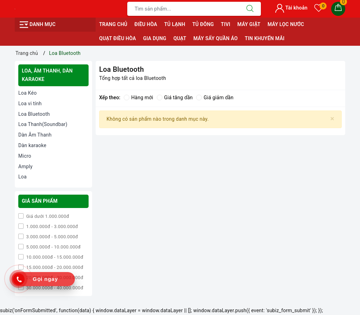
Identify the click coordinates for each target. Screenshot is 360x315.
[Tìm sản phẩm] (183, 9)
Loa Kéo (27, 93)
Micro (24, 156)
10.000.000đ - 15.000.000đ (54, 257)
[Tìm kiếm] (250, 9)
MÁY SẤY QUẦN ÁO (215, 38)
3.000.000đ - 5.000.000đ (51, 236)
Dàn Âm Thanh (35, 135)
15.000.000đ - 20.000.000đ (54, 267)
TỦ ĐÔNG (203, 24)
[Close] (332, 119)
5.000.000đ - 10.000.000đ (53, 247)
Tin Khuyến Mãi (264, 38)
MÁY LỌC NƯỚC (286, 24)
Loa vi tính (30, 103)
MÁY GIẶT (249, 24)
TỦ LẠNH (174, 24)
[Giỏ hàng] (338, 9)
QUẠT (179, 38)
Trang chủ (113, 24)
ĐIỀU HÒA (145, 24)
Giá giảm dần (214, 97)
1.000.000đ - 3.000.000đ (51, 226)
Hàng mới (138, 97)
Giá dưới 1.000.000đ (47, 216)
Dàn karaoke (32, 145)
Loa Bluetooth (34, 114)
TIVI (225, 24)
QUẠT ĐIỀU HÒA (117, 38)
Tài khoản (291, 8)
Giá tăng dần (175, 97)
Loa (22, 176)
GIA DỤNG (154, 38)
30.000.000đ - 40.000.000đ (54, 287)
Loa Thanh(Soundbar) (43, 124)
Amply (25, 166)
